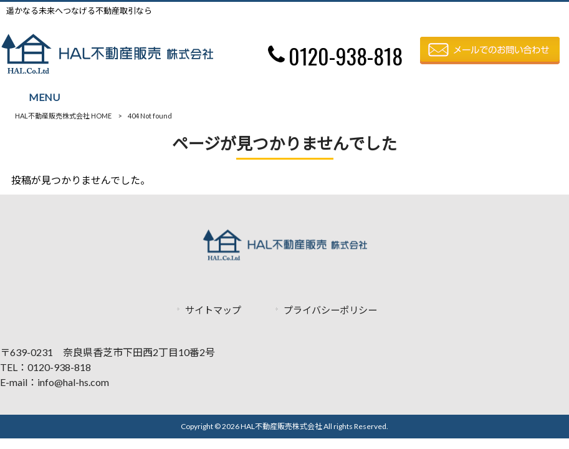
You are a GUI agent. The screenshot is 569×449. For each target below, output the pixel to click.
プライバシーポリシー (330, 310)
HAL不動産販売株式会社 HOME (63, 116)
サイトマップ (213, 310)
